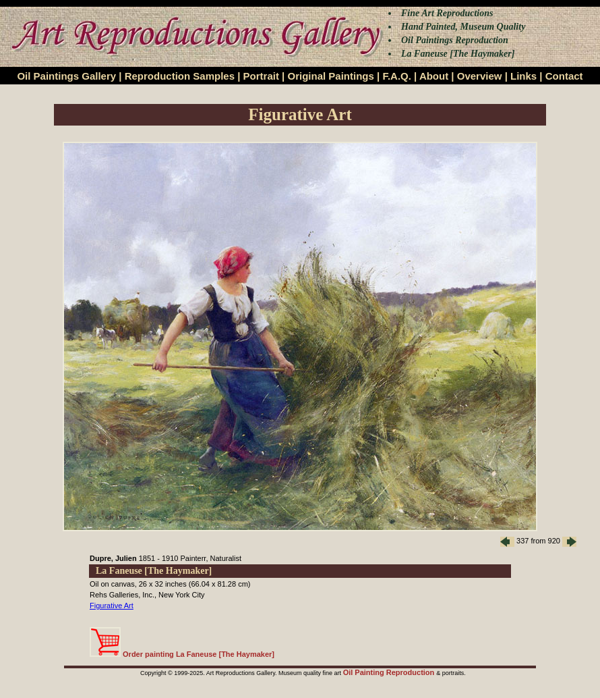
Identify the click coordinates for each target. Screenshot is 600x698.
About (433, 76)
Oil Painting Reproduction (390, 672)
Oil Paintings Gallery (66, 76)
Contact (564, 76)
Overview (479, 76)
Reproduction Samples (180, 76)
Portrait (261, 76)
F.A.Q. (396, 76)
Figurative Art (111, 605)
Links (523, 76)
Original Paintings (330, 76)
